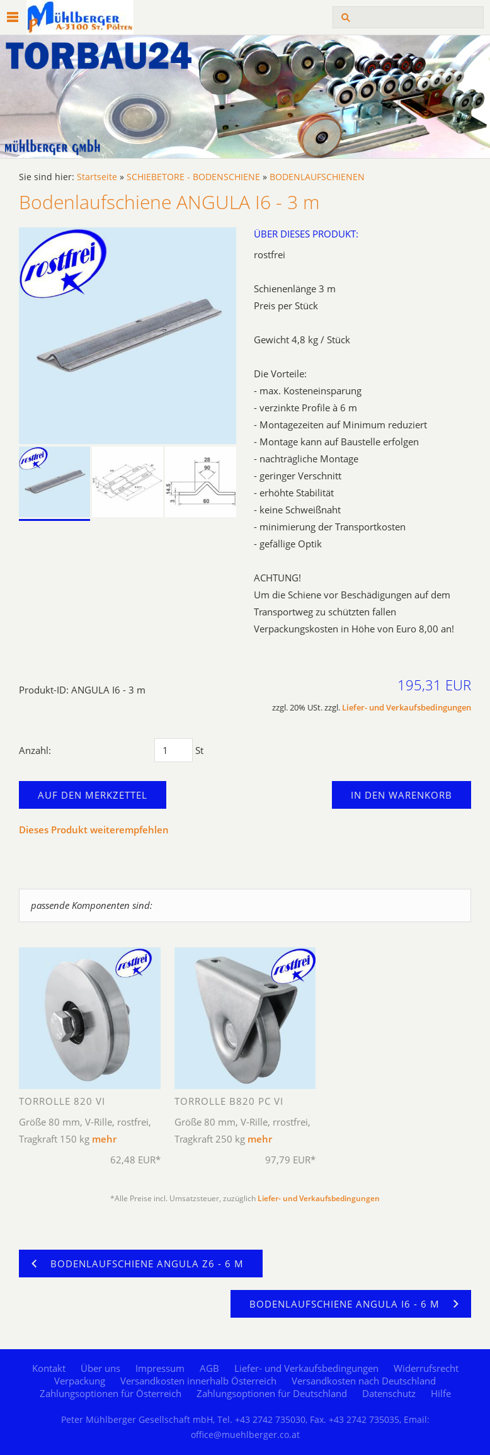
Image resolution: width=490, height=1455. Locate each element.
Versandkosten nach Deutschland (364, 1380)
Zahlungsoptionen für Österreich (110, 1393)
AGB (209, 1368)
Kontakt (49, 1368)
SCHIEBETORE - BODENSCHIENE (193, 177)
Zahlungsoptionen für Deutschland (272, 1393)
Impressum (160, 1368)
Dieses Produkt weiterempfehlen (94, 829)
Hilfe (441, 1393)
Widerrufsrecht (426, 1368)
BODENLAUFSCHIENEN (317, 177)
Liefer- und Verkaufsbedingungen (406, 707)
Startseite (97, 177)
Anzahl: (35, 750)
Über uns (100, 1368)
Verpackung (79, 1380)
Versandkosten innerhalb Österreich (198, 1380)
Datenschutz (389, 1393)
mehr (104, 1139)
